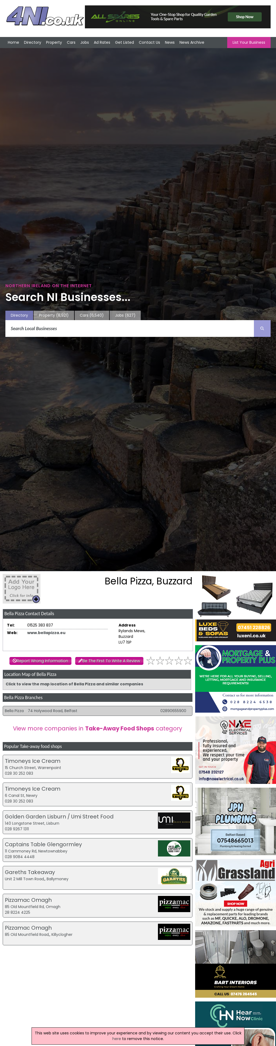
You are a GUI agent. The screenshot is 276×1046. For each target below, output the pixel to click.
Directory (32, 42)
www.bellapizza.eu (46, 632)
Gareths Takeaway (30, 872)
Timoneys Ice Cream (32, 761)
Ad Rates (102, 42)
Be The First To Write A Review (111, 661)
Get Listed (124, 42)
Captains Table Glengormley (43, 844)
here (116, 1038)
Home (13, 42)
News (170, 42)
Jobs (84, 42)
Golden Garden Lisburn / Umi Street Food (59, 816)
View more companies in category (97, 728)
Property (54, 42)
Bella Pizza (14, 710)
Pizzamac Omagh (28, 900)
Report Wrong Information (42, 661)
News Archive (192, 42)
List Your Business (249, 42)
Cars (71, 42)
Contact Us (149, 42)
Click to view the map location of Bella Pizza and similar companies (74, 684)
